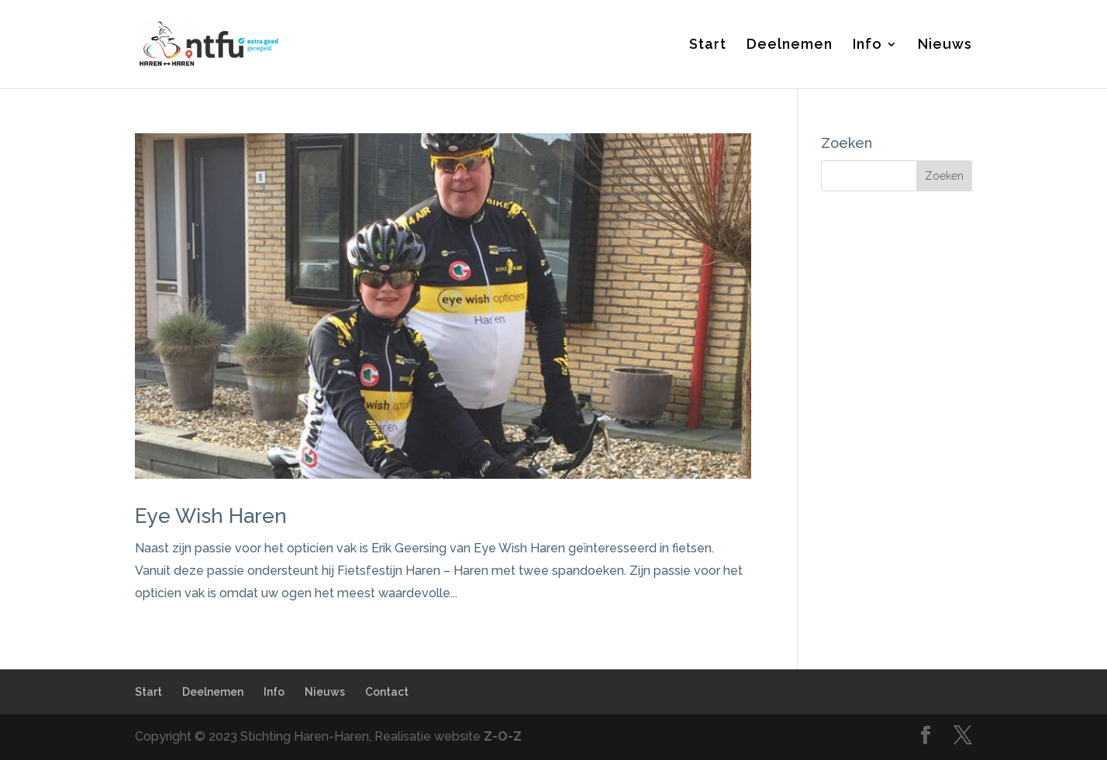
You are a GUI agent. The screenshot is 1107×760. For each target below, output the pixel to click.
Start (707, 45)
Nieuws (945, 45)
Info (867, 45)
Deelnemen (790, 45)
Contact (387, 692)
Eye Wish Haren (211, 516)
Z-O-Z (503, 736)
